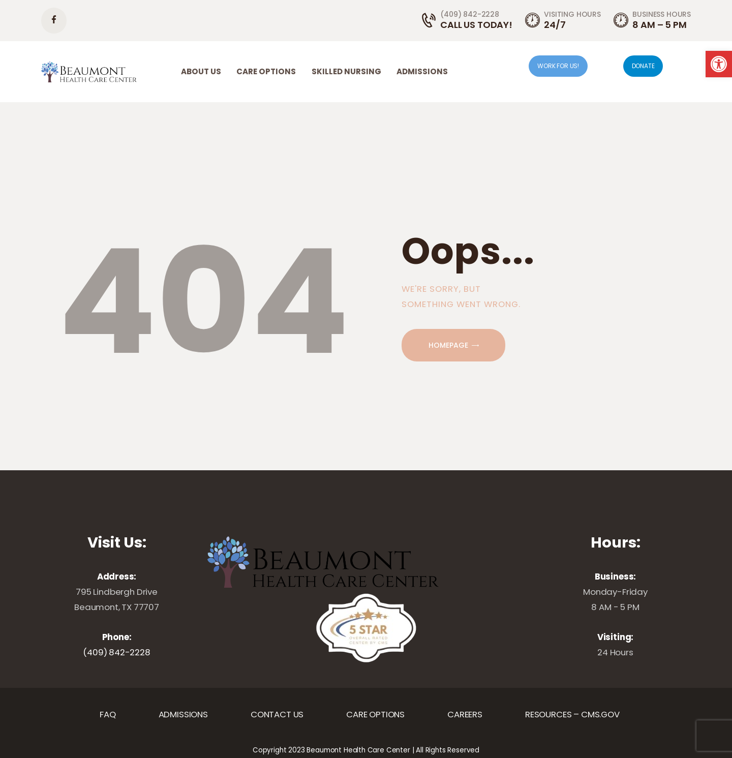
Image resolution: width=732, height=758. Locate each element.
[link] (719, 64)
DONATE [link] (643, 66)
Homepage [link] (448, 345)
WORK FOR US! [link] (558, 66)
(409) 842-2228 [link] (116, 652)
